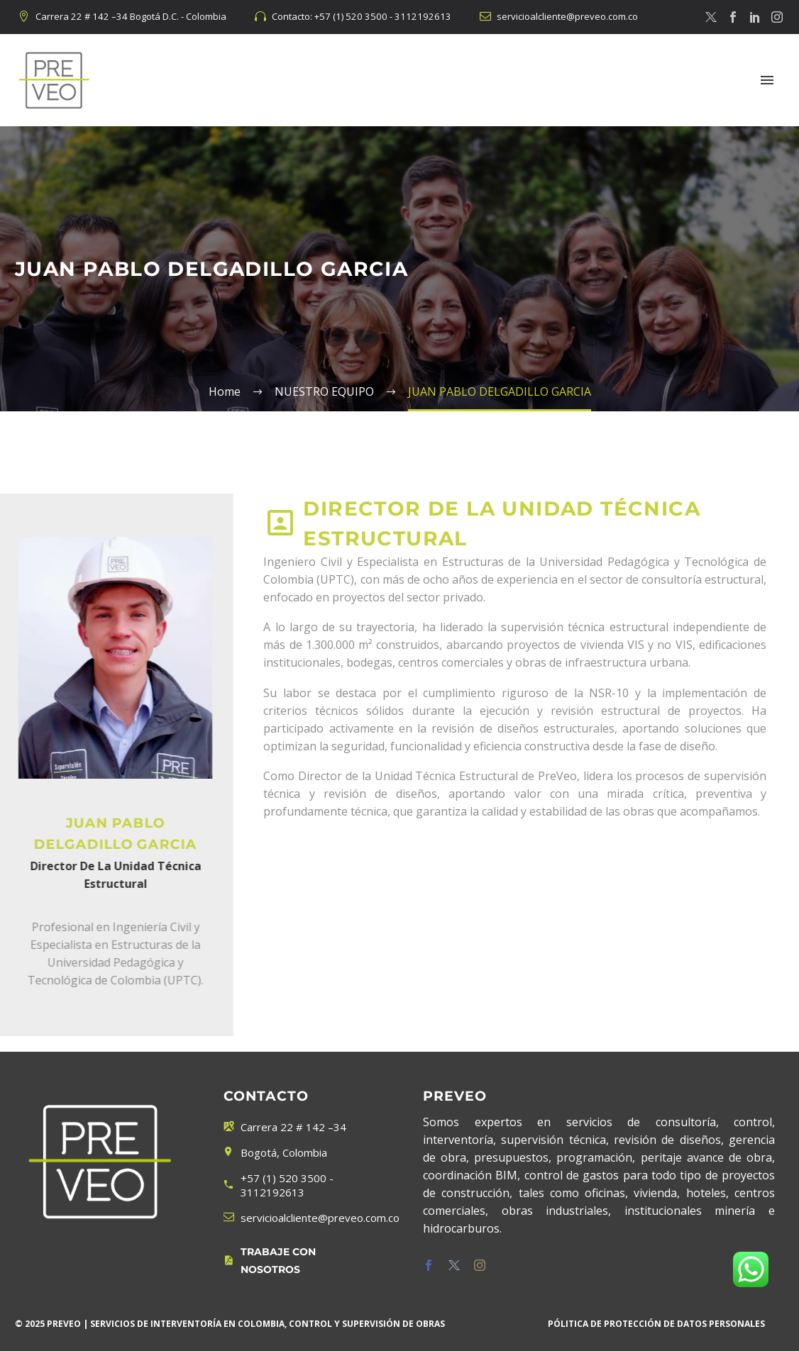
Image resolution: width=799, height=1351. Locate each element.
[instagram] (479, 1265)
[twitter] (454, 1265)
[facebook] (428, 1265)
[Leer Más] (300, 1261)
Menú (767, 80)
